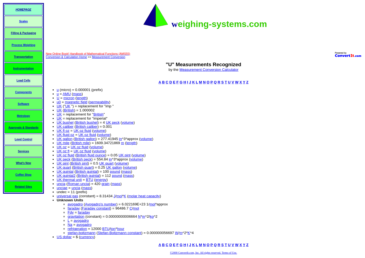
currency (87, 237)
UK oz (62, 147)
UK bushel (65, 122)
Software (23, 103)
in (120, 139)
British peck (82, 159)
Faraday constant (96, 208)
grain (105, 184)
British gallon (85, 139)
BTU (89, 180)
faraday (74, 208)
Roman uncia (78, 184)
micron (69, 98)
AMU (67, 94)
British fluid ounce (91, 155)
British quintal (87, 171)
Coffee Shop (24, 174)
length (81, 98)
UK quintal (65, 171)
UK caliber (65, 127)
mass (77, 94)
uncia (61, 184)
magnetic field (76, 102)
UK (59, 106)
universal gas (67, 196)
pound (115, 171)
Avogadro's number (100, 204)
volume (128, 122)
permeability (99, 102)
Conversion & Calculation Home (66, 57)
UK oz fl (63, 151)
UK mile (63, 143)
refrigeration (77, 229)
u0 (59, 102)
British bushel (87, 122)
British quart (83, 167)
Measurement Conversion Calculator (208, 70)
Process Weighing (23, 45)
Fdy (71, 212)
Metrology (23, 115)
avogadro (75, 204)
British (69, 110)
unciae (62, 188)
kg (152, 216)
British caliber (87, 127)
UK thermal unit (69, 180)
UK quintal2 (66, 176)
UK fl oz (63, 131)
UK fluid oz (65, 135)
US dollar (64, 237)
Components (23, 92)
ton (113, 229)
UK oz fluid (82, 131)
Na (70, 225)
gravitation (76, 216)
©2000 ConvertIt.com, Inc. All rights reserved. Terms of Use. (203, 252)
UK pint (125, 155)
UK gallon (65, 139)
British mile (80, 143)
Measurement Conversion (108, 57)
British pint (79, 163)
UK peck (112, 122)
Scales (23, 21)
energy (101, 180)
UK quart (106, 163)
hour (120, 229)
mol (119, 196)
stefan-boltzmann (81, 233)
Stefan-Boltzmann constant (119, 233)
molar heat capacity (144, 196)
